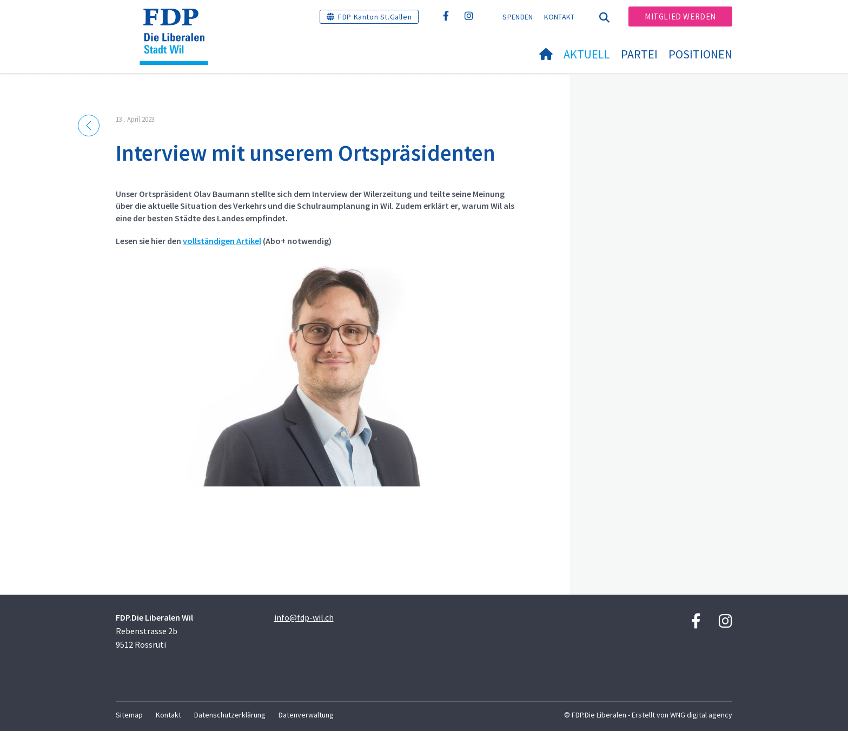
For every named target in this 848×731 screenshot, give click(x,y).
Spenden (517, 17)
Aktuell (587, 54)
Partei (639, 54)
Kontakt (559, 17)
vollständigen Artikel (222, 240)
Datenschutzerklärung (230, 715)
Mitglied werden (680, 16)
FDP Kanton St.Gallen (375, 17)
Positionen (700, 54)
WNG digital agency (701, 715)
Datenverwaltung (306, 715)
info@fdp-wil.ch (304, 617)
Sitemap (129, 715)
